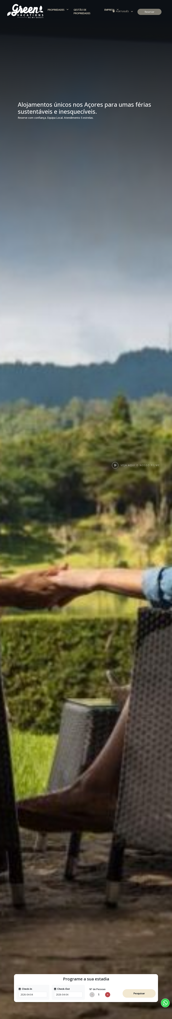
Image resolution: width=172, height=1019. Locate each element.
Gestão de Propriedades (82, 11)
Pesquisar (139, 993)
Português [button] (121, 11)
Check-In (25, 988)
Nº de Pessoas (97, 989)
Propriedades (56, 9)
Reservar (149, 11)
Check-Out (62, 988)
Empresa (109, 9)
